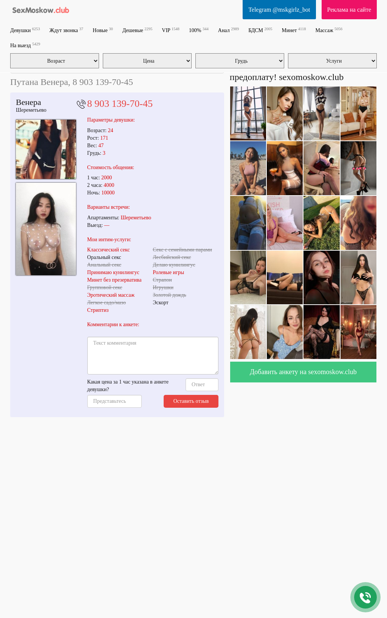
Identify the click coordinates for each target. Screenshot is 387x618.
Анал (228, 30)
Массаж (328, 30)
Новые (103, 30)
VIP (171, 30)
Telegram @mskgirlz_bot (279, 9)
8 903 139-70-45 (120, 103)
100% (199, 30)
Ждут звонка (67, 30)
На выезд (25, 45)
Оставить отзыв (191, 401)
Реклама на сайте (349, 9)
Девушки (25, 30)
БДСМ (260, 30)
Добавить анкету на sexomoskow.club (303, 372)
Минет (294, 30)
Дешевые (137, 30)
